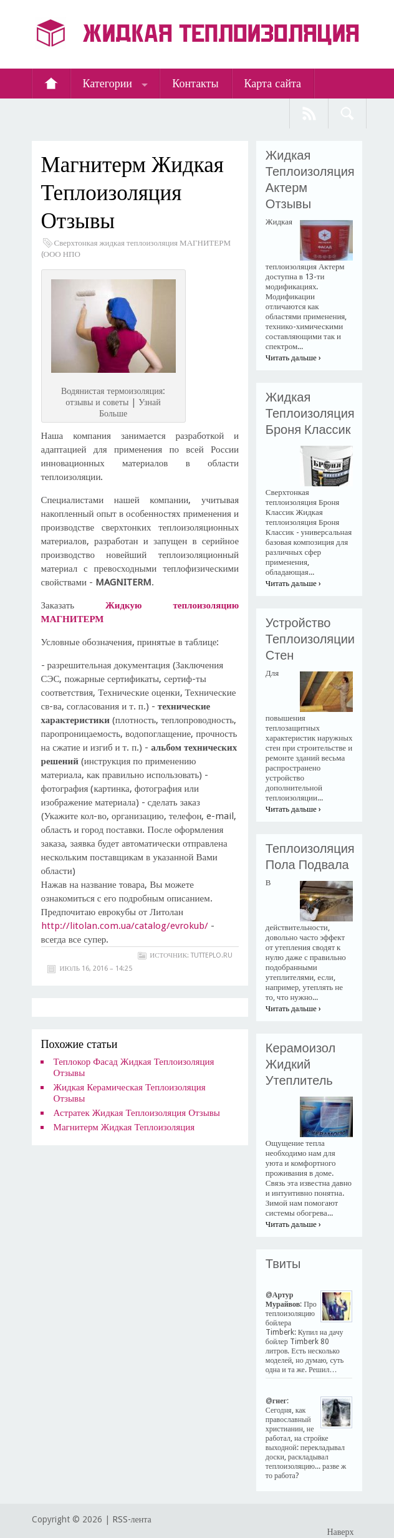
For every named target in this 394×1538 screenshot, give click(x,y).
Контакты (195, 83)
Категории (107, 83)
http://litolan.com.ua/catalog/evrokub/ (124, 925)
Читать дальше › (293, 357)
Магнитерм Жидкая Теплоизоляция (124, 1127)
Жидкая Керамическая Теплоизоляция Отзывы (130, 1093)
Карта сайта (273, 83)
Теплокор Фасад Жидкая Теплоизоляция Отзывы (134, 1067)
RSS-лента (131, 1519)
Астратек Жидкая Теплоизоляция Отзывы (137, 1112)
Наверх (340, 1532)
